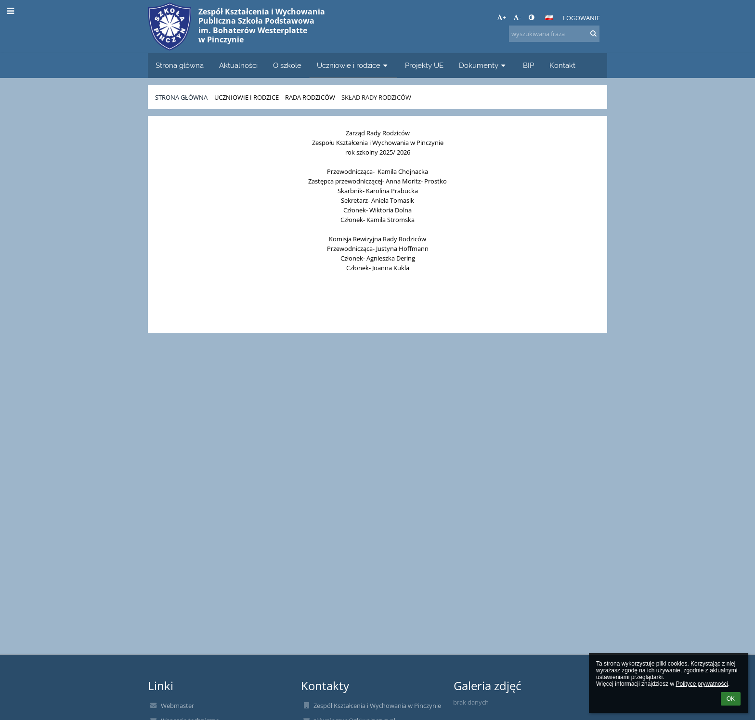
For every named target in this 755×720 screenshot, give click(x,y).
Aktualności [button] (238, 65)
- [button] (517, 17)
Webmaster (177, 705)
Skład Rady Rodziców (376, 97)
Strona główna (181, 97)
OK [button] (731, 698)
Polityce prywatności (702, 684)
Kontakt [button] (562, 65)
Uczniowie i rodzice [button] (353, 65)
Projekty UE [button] (424, 65)
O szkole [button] (287, 65)
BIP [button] (528, 65)
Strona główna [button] (180, 65)
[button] (549, 18)
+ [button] (501, 17)
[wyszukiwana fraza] (554, 33)
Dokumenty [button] (483, 65)
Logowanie (581, 17)
